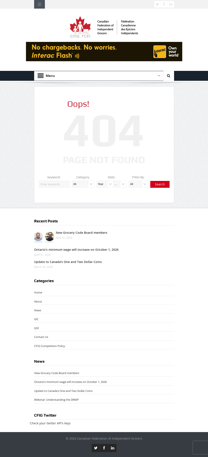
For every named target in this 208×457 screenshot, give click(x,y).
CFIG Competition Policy (49, 346)
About (38, 301)
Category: (83, 177)
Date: (111, 177)
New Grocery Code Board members (81, 233)
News (37, 310)
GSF (36, 328)
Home (38, 292)
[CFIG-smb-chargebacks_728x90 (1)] (104, 51)
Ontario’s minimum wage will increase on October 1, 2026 (76, 250)
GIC (36, 319)
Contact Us (41, 337)
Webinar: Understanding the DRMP (56, 400)
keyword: (54, 177)
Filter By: (138, 177)
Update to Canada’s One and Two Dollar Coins (68, 262)
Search (160, 184)
